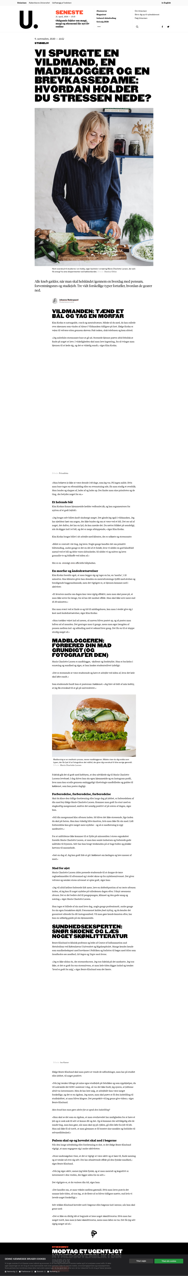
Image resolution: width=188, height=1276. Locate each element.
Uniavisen (21, 3)
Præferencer (27, 1271)
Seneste (69, 13)
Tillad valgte (141, 1261)
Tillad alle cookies (169, 1261)
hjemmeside (102, 659)
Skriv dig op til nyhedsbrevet (147, 14)
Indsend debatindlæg (106, 18)
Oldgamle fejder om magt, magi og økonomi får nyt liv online (72, 23)
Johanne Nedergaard (68, 300)
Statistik (41, 1271)
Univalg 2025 (103, 21)
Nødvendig (12, 1271)
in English (166, 3)
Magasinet (101, 14)
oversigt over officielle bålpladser (78, 444)
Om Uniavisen (141, 11)
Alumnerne (102, 11)
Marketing (55, 1271)
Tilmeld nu (60, 1066)
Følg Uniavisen (141, 18)
